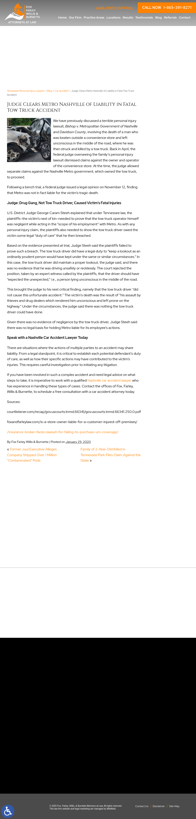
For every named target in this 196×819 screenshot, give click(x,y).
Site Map (174, 806)
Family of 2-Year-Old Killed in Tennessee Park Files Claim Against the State (111, 455)
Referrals (170, 17)
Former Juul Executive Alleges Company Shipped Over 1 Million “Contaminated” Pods (32, 455)
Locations (114, 17)
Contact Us (141, 806)
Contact (185, 17)
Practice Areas (94, 17)
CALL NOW (167, 7)
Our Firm (75, 17)
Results (128, 17)
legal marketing (82, 809)
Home (62, 17)
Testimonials (144, 17)
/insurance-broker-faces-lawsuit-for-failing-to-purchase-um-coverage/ (62, 432)
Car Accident (62, 90)
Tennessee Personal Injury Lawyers (26, 90)
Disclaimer (159, 806)
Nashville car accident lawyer (109, 380)
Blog (158, 17)
